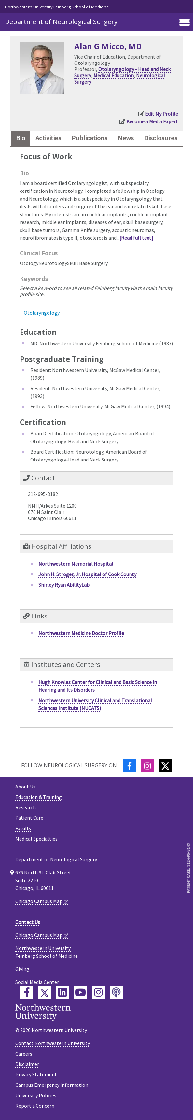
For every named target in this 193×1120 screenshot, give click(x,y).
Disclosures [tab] (160, 138)
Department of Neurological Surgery (61, 21)
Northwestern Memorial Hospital (75, 563)
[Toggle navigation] (184, 23)
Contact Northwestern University (52, 1043)
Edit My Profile (161, 113)
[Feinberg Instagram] (98, 992)
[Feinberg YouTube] (80, 992)
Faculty (23, 828)
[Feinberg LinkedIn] (62, 992)
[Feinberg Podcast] (116, 992)
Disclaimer (27, 1064)
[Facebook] (129, 765)
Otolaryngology (42, 312)
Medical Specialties (36, 838)
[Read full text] (136, 237)
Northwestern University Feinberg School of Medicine (57, 7)
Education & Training (38, 797)
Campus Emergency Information (51, 1085)
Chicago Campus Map (38, 901)
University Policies (35, 1095)
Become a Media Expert (152, 121)
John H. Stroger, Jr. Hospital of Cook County (87, 574)
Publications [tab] (89, 138)
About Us (25, 786)
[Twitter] (165, 765)
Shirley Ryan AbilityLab (64, 584)
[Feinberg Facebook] (26, 992)
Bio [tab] (20, 138)
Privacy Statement (36, 1074)
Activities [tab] (48, 138)
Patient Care (29, 818)
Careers (23, 1053)
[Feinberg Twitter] (44, 992)
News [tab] (126, 138)
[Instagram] (147, 765)
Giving (22, 969)
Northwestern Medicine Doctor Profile (81, 633)
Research (25, 807)
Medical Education (113, 75)
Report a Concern (34, 1105)
